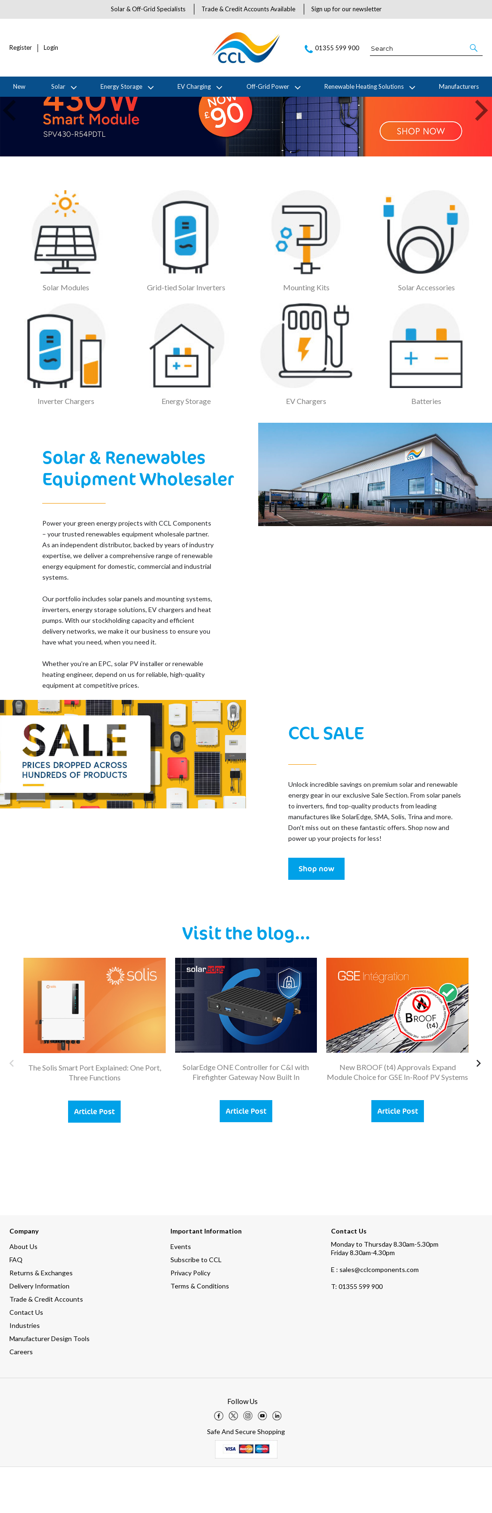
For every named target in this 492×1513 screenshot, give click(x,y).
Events (180, 1292)
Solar (58, 86)
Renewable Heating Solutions (364, 86)
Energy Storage (121, 86)
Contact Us (26, 1358)
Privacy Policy (190, 1319)
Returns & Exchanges (41, 1319)
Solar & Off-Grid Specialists (148, 9)
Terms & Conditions (199, 1332)
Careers (21, 1398)
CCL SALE (326, 778)
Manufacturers (459, 86)
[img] (218, 1461)
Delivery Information (39, 1332)
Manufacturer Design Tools (49, 1385)
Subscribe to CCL (196, 1306)
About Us (23, 1292)
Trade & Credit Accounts (46, 1345)
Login (51, 47)
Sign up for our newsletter (346, 9)
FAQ (16, 1306)
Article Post (94, 1157)
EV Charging (194, 86)
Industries (24, 1371)
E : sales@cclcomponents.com (375, 1315)
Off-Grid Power (267, 86)
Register (20, 47)
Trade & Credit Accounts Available (248, 9)
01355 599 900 (357, 1332)
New (19, 86)
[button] (474, 47)
